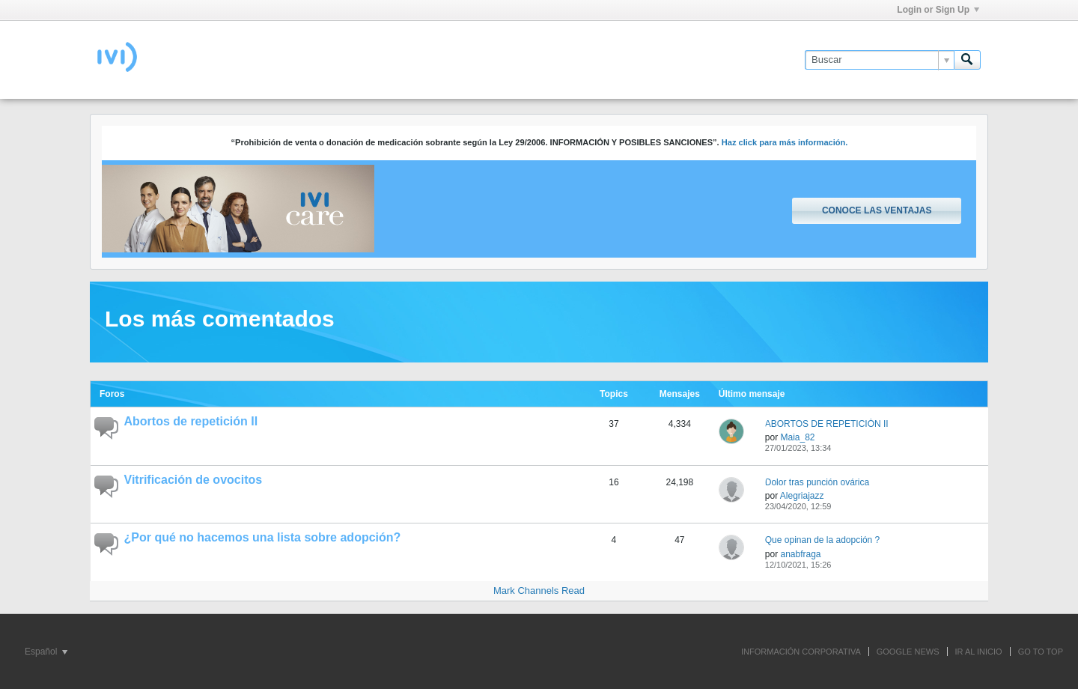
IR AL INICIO (978, 651)
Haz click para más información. (785, 142)
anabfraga (800, 554)
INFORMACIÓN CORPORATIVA (801, 651)
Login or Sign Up (938, 9)
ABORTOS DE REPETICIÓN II (827, 424)
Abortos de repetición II (191, 421)
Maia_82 (797, 437)
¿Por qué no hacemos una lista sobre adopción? (262, 537)
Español (46, 651)
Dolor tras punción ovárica (817, 482)
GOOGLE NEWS (908, 651)
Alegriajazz (802, 496)
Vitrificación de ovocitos (193, 479)
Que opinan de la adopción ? (822, 540)
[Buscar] (879, 60)
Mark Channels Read (539, 590)
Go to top (1040, 651)
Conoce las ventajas (876, 210)
